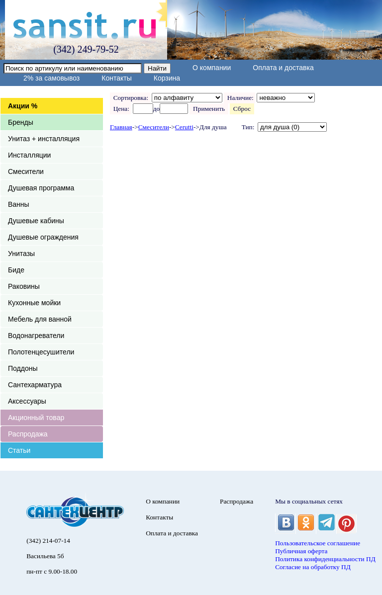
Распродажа (28, 434)
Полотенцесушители (41, 352)
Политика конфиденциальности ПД (325, 559)
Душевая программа (41, 188)
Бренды (20, 122)
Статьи (19, 450)
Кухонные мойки (34, 303)
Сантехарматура (35, 385)
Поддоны (22, 368)
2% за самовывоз (51, 78)
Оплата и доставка (283, 68)
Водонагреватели (36, 336)
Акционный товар (36, 418)
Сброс (242, 108)
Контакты (116, 78)
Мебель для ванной (40, 319)
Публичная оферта (301, 551)
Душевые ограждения (43, 237)
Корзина (167, 78)
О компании (211, 68)
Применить (209, 108)
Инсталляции (29, 155)
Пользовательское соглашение (317, 543)
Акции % (22, 106)
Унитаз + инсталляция (44, 139)
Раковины (24, 286)
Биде (16, 270)
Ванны (18, 204)
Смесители (26, 171)
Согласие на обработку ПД (313, 567)
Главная (121, 127)
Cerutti (184, 127)
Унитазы (21, 253)
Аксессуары (27, 401)
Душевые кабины (36, 221)
